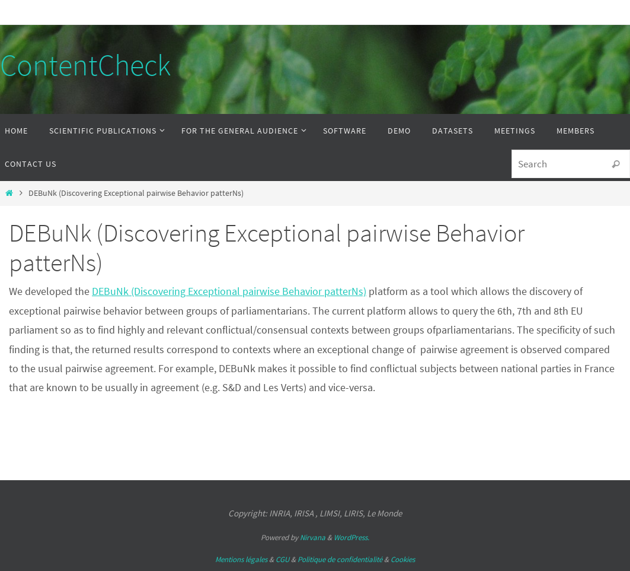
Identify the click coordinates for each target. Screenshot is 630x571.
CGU (282, 559)
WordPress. (351, 537)
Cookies (403, 559)
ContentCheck (85, 65)
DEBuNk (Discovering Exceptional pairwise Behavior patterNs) (229, 291)
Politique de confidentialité (340, 559)
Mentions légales (241, 559)
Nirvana (312, 537)
